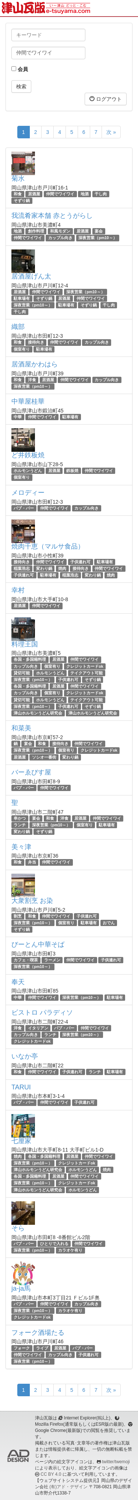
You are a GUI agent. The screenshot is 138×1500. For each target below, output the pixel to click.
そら (18, 1228)
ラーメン (52, 960)
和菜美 (21, 728)
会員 (19, 69)
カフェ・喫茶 (26, 960)
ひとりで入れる (54, 1243)
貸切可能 (22, 673)
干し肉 (101, 194)
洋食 (32, 379)
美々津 (21, 847)
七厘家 (21, 1141)
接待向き (36, 342)
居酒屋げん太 (31, 276)
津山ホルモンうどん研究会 (38, 713)
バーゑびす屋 (31, 772)
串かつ (20, 818)
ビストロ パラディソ (42, 1012)
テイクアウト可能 (86, 673)
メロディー (28, 492)
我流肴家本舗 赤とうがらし (52, 215)
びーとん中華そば (37, 944)
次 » (111, 132)
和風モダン (60, 231)
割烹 (18, 916)
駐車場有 (22, 298)
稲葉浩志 (22, 568)
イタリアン (38, 1028)
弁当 (32, 862)
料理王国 (24, 644)
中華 (18, 417)
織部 (18, 326)
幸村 (18, 590)
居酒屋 (34, 194)
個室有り (22, 349)
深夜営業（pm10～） (97, 238)
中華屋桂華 (28, 401)
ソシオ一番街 (44, 757)
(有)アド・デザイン (68, 1486)
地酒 (85, 194)
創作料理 (36, 231)
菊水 (18, 178)
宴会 (99, 231)
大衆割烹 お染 (32, 900)
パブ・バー (24, 508)
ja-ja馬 (21, 1288)
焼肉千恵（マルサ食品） (47, 546)
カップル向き (60, 238)
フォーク (22, 1348)
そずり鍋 (22, 200)
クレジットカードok (84, 666)
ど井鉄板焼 (28, 455)
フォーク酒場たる (37, 1332)
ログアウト (105, 99)
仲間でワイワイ (60, 194)
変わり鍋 (44, 568)
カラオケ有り (70, 1250)
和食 (18, 194)
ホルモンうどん (28, 470)
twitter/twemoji (116, 1461)
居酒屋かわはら (34, 364)
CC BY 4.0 (50, 1474)
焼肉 (62, 568)
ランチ (20, 825)
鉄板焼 (72, 470)
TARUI (21, 1087)
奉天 (18, 982)
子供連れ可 (80, 562)
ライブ (42, 1348)
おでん (109, 923)
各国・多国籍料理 (30, 659)
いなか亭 (24, 1056)
